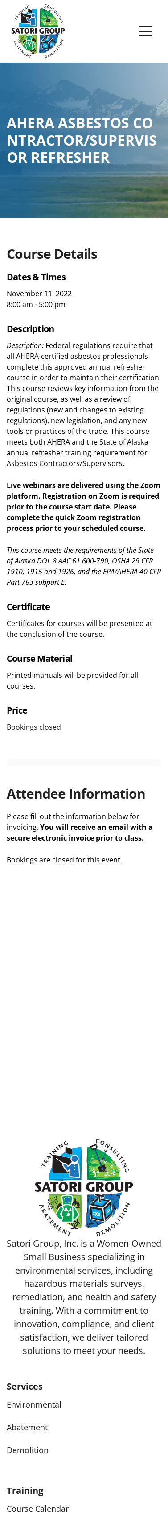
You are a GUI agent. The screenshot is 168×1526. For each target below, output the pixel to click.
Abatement (27, 1427)
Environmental (34, 1404)
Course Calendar (38, 1508)
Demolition (28, 1450)
